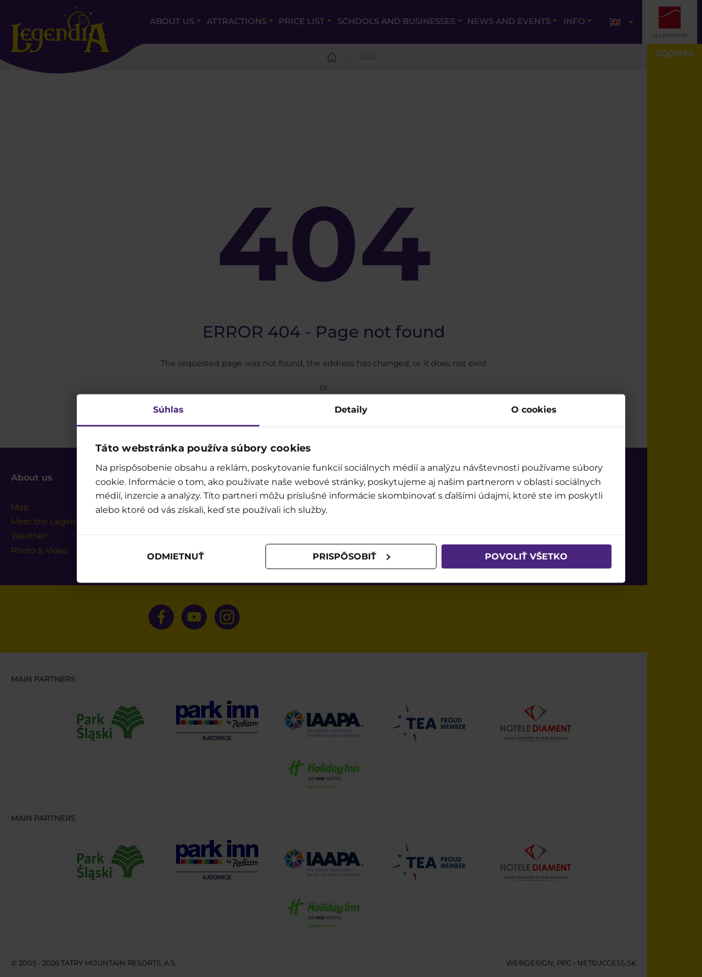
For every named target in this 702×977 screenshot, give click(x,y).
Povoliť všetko (526, 556)
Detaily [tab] (351, 409)
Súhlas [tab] (168, 409)
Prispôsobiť (351, 556)
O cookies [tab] (534, 409)
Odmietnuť (175, 556)
